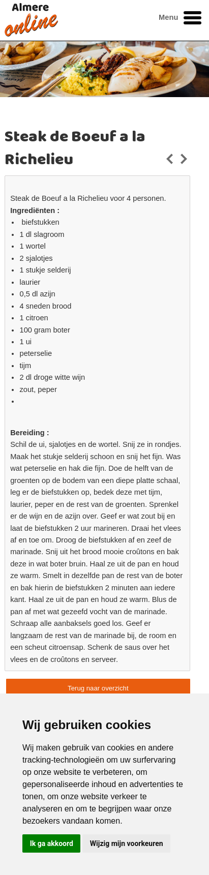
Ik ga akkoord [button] (51, 843)
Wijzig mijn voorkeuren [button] (126, 843)
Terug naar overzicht (98, 688)
